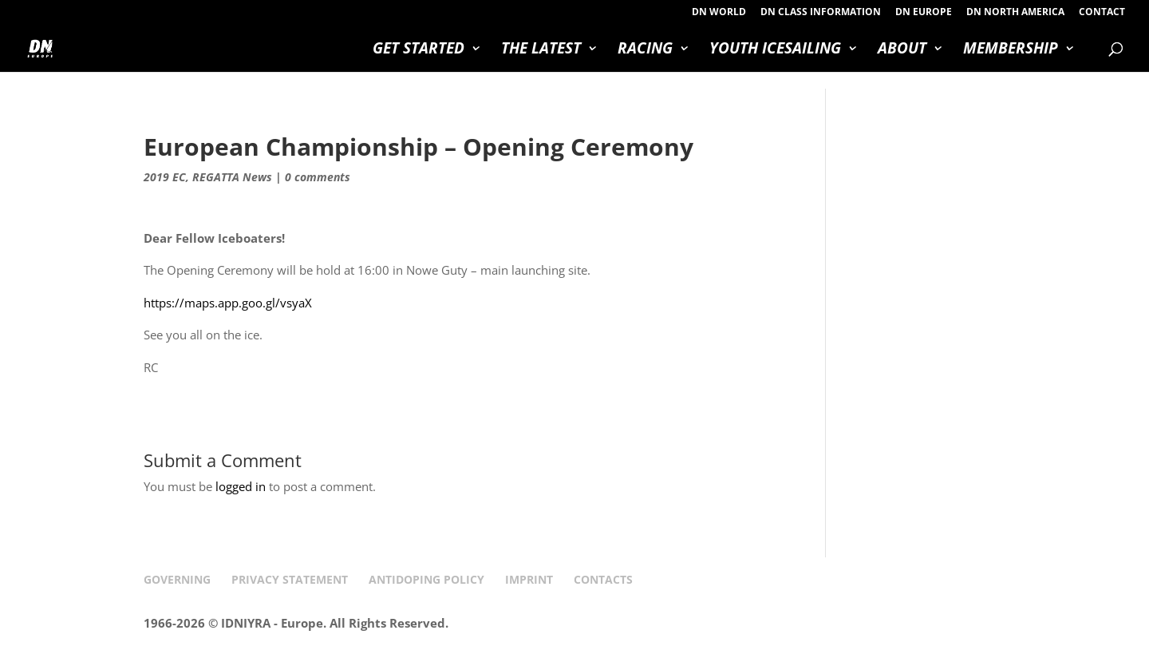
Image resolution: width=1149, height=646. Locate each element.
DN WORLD (719, 12)
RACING (645, 50)
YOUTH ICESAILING (775, 50)
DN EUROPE (923, 12)
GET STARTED (418, 50)
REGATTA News (232, 176)
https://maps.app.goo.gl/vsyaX (228, 303)
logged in (240, 486)
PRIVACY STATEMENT (289, 579)
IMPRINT (529, 579)
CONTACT (1102, 12)
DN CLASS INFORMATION (820, 12)
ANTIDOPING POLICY (426, 579)
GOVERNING (177, 579)
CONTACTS (603, 579)
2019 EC (165, 176)
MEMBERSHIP (1010, 50)
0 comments (317, 176)
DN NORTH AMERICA (1015, 12)
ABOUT (902, 50)
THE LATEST (541, 50)
